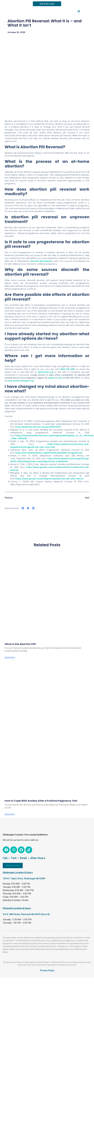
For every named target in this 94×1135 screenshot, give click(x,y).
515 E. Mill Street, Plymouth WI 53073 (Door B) (26, 914)
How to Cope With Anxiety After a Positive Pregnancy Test (41, 800)
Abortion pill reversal (41, 261)
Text (13, 858)
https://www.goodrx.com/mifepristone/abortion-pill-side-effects (49, 478)
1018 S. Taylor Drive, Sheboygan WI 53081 (24, 878)
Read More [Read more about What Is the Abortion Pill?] (10, 657)
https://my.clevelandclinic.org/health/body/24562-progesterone (48, 452)
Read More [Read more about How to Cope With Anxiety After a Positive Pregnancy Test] (10, 814)
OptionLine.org (45, 372)
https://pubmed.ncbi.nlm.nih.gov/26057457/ (38, 427)
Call (5, 858)
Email (23, 858)
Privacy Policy (47, 970)
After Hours (37, 858)
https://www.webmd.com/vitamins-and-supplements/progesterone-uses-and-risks (49, 445)
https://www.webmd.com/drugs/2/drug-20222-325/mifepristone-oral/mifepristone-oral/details (49, 460)
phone (51, 377)
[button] (79, 11)
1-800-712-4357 (67, 369)
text (60, 377)
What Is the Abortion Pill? (20, 644)
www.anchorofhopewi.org (20, 380)
